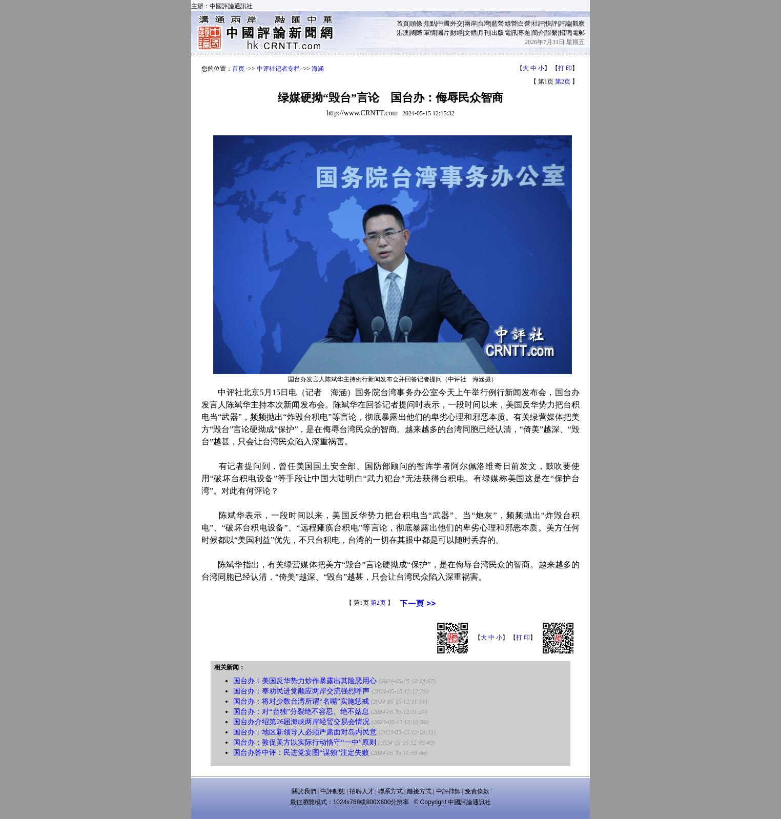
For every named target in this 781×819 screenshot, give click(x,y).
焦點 (430, 23)
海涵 (318, 68)
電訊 (511, 32)
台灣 (484, 23)
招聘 (565, 32)
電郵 (578, 32)
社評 (538, 23)
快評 (551, 23)
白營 (524, 23)
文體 (470, 32)
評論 (565, 23)
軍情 (430, 32)
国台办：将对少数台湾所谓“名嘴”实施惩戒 (300, 701)
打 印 (565, 68)
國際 (416, 32)
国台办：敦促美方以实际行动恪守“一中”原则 (304, 742)
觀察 (578, 23)
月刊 (484, 32)
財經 (456, 32)
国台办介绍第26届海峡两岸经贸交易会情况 (301, 722)
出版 (497, 32)
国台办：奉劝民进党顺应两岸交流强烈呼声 (301, 691)
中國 (443, 23)
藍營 (497, 23)
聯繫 (551, 32)
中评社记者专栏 (278, 68)
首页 (238, 68)
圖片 (443, 32)
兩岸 (470, 23)
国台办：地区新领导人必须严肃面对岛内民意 (305, 732)
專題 (524, 32)
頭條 (416, 23)
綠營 (511, 23)
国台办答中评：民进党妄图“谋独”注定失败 (300, 752)
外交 (456, 23)
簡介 (538, 32)
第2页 (562, 81)
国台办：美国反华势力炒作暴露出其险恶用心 (305, 681)
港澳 (403, 32)
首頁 (403, 23)
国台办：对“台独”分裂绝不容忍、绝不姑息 (300, 711)
